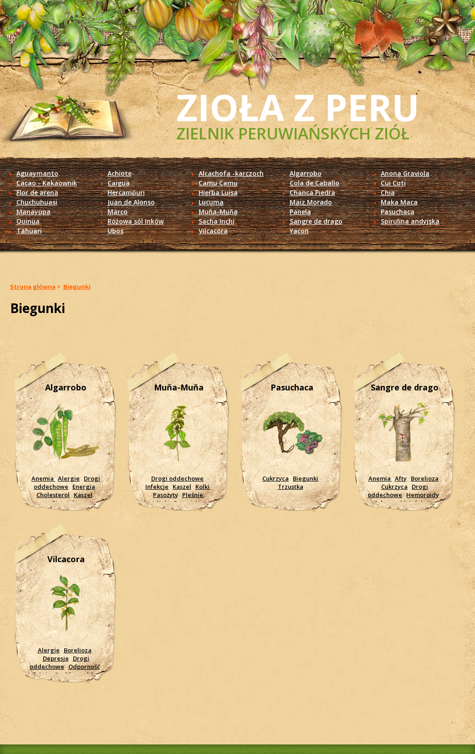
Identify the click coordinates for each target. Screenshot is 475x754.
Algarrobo (306, 173)
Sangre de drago (316, 221)
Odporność (84, 666)
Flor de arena (37, 192)
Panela (300, 211)
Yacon (299, 230)
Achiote (119, 173)
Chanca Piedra (312, 192)
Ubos (115, 230)
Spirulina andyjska (410, 221)
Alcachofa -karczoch (231, 173)
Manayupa (33, 211)
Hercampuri (126, 192)
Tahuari (29, 230)
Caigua (118, 183)
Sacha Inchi (217, 221)
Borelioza (425, 478)
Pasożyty (165, 495)
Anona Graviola (405, 173)
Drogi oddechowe (67, 482)
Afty (401, 478)
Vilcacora (213, 230)
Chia (388, 192)
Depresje (56, 658)
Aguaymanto (37, 173)
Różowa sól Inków (135, 221)
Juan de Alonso (131, 202)
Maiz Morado (311, 202)
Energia (83, 486)
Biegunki (77, 286)
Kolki (203, 486)
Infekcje (157, 486)
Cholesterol (53, 495)
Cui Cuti (393, 183)
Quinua (28, 221)
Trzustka (290, 486)
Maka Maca (399, 202)
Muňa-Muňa (218, 211)
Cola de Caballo (314, 183)
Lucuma (211, 202)
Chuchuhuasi (36, 202)
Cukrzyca (275, 478)
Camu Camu (218, 183)
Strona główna (33, 286)
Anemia (43, 478)
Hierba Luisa (218, 192)
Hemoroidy (422, 495)
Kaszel (83, 495)
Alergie (69, 478)
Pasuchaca (397, 211)
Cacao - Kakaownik (46, 183)
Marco (117, 211)
